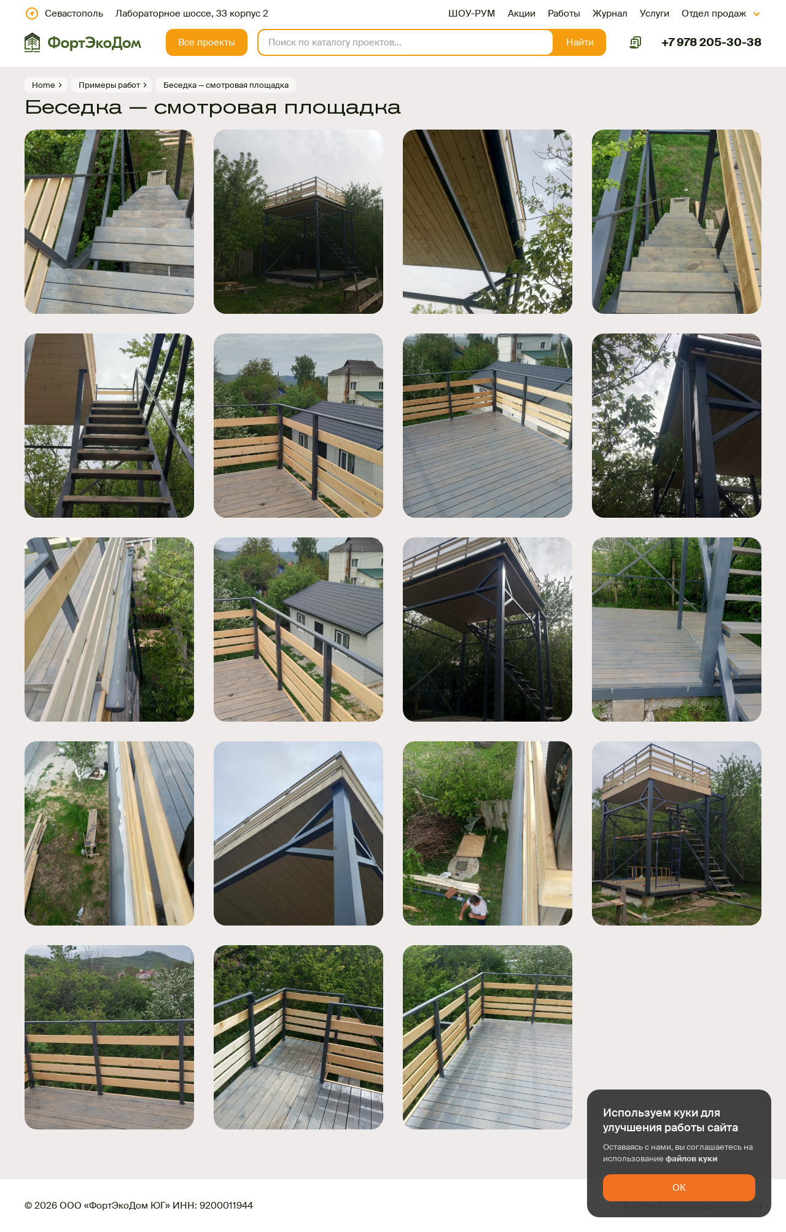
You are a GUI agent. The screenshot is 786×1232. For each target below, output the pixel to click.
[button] (580, 42)
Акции (521, 13)
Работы (564, 13)
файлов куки (692, 1158)
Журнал (610, 13)
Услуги (654, 13)
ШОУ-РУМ (472, 13)
